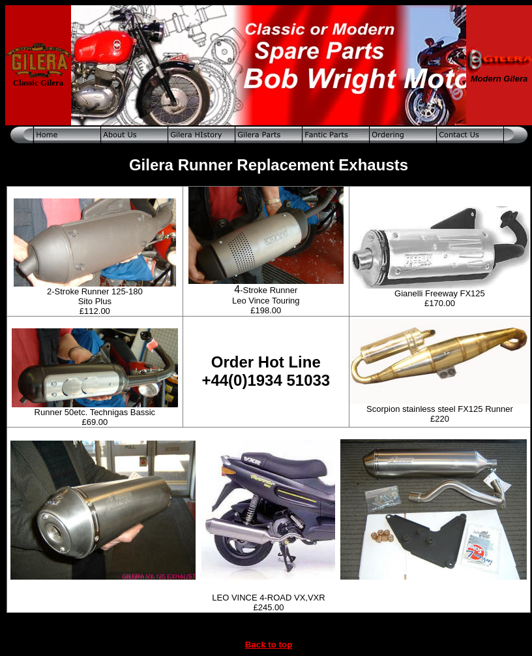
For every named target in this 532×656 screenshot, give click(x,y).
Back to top (269, 644)
